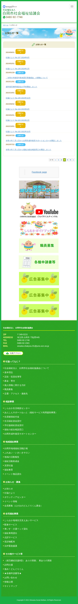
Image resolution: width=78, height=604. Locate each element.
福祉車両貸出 (10, 533)
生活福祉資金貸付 (12, 421)
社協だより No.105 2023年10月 (18, 98)
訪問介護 (8, 565)
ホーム (5, 25)
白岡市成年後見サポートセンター (20, 434)
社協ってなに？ (13, 361)
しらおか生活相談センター (17, 408)
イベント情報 (10, 501)
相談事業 (10, 401)
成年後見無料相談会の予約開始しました (21, 87)
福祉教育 (8, 470)
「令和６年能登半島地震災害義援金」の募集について (27, 78)
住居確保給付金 (11, 417)
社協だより (9, 493)
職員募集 (8, 389)
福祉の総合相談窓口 (14, 429)
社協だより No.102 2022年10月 (18, 132)
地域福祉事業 (12, 442)
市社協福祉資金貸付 (14, 425)
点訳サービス (10, 537)
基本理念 (8, 372)
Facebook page (39, 172)
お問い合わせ (10, 577)
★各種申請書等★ (12, 573)
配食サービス (10, 524)
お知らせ (8, 489)
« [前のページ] (55, 160)
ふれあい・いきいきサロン (17, 453)
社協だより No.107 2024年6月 (18, 57)
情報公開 (8, 582)
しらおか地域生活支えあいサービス (21, 520)
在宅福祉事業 (12, 514)
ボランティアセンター (15, 497)
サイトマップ (10, 586)
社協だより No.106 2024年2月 (18, 69)
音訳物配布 (9, 541)
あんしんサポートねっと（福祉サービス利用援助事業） (31, 412)
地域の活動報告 (11, 457)
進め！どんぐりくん (14, 569)
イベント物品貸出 (12, 474)
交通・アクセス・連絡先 (16, 393)
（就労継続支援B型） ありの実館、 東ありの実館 (28, 560)
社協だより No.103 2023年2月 (18, 120)
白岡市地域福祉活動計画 (16, 448)
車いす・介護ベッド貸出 (16, 529)
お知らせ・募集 (13, 482)
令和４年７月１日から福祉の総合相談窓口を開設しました (28, 150)
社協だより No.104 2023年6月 (18, 109)
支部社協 (8, 465)
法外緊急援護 (10, 546)
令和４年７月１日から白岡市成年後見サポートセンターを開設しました (34, 141)
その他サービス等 (14, 554)
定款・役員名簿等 (12, 377)
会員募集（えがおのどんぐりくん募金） (23, 506)
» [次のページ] (73, 160)
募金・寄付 (9, 381)
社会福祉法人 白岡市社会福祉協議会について (26, 368)
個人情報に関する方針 (15, 385)
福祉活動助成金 (11, 461)
